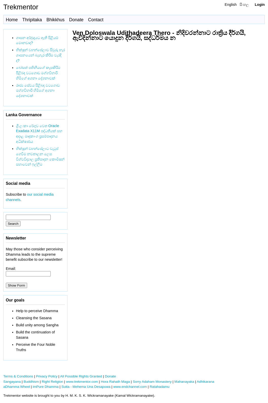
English (231, 5)
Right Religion (52, 382)
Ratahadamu (159, 387)
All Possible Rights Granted (81, 376)
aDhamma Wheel (16, 387)
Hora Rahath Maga (115, 382)
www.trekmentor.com (82, 382)
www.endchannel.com (130, 387)
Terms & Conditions (18, 376)
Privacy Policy (47, 376)
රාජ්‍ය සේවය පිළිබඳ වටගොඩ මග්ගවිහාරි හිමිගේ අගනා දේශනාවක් (38, 90)
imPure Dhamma (46, 387)
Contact (95, 19)
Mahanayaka (184, 382)
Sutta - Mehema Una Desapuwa (85, 387)
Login (260, 5)
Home (12, 19)
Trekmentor (20, 7)
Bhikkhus (55, 19)
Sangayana (12, 382)
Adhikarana (205, 382)
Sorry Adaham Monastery (152, 382)
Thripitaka (32, 19)
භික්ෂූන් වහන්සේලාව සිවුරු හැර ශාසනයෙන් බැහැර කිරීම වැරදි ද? (40, 55)
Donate (76, 19)
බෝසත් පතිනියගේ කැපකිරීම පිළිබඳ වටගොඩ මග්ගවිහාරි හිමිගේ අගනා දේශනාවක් (38, 73)
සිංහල (244, 5)
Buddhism (31, 382)
